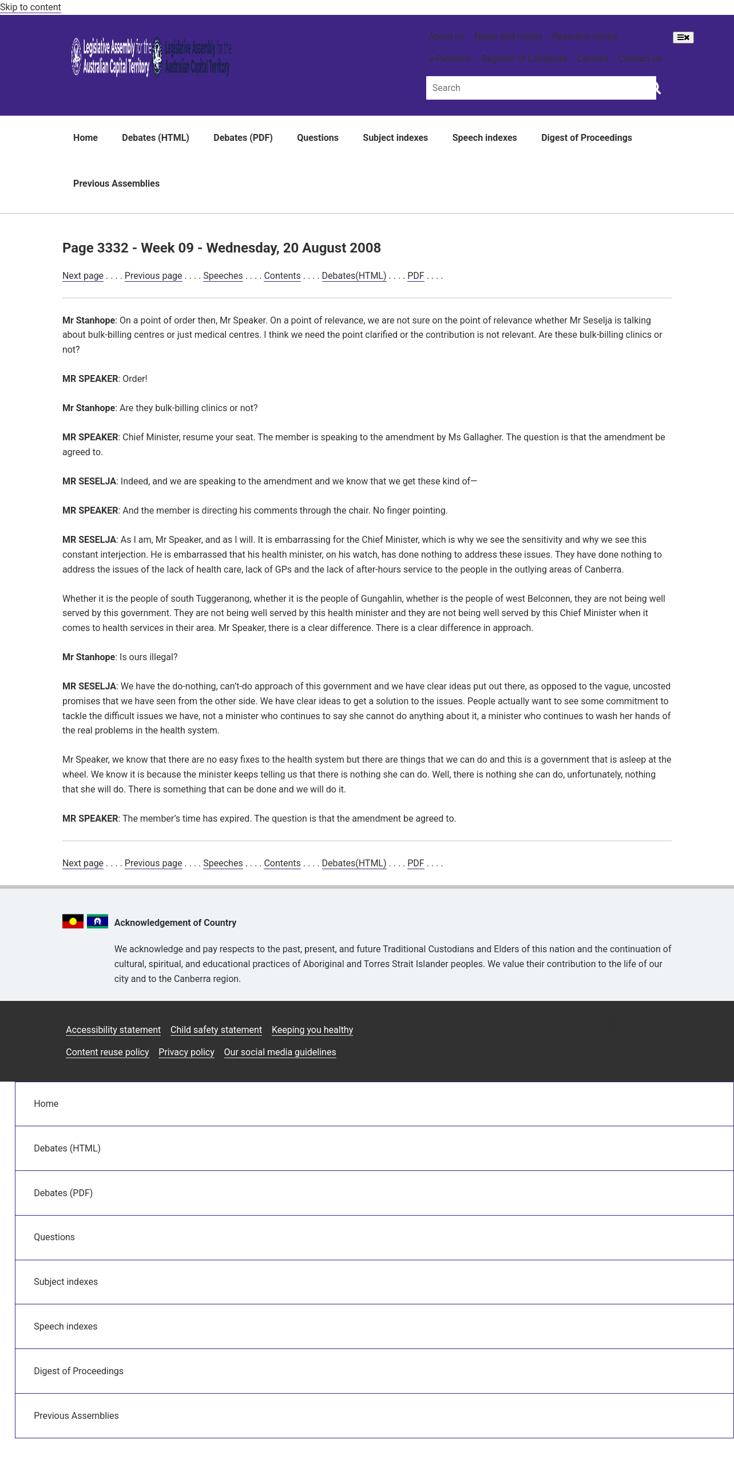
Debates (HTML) (155, 137)
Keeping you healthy (312, 1029)
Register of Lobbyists (525, 58)
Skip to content (30, 7)
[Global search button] (654, 87)
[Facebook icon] (605, 1025)
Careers (592, 58)
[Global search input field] (541, 88)
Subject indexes (395, 137)
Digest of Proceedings (586, 137)
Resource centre (585, 36)
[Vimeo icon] (659, 1025)
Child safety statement (216, 1029)
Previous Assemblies (116, 183)
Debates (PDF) (243, 137)
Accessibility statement (113, 1029)
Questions (318, 137)
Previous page (153, 275)
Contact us (640, 58)
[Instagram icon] (577, 1025)
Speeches (223, 275)
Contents (282, 275)
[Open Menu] (683, 37)
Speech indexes (485, 137)
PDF (415, 275)
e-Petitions (450, 58)
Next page (83, 275)
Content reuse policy (107, 1052)
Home (85, 137)
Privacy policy (186, 1052)
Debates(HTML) (354, 275)
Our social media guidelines (280, 1052)
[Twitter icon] (632, 1025)
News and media (508, 36)
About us (447, 36)
